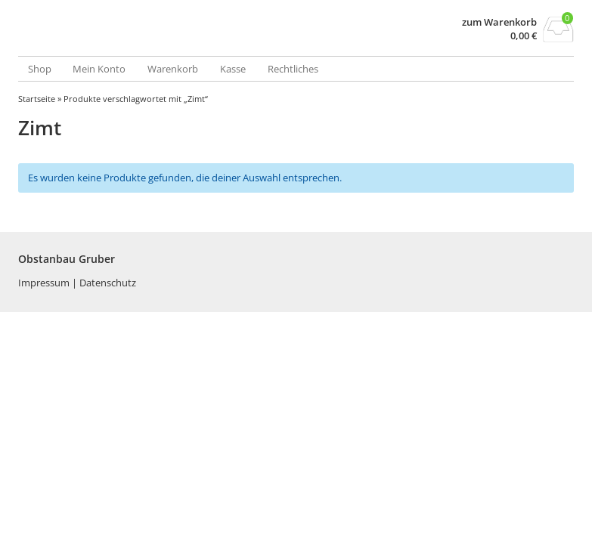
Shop (39, 69)
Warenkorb (172, 69)
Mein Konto (99, 69)
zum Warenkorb (499, 22)
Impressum (45, 282)
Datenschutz (107, 282)
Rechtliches (293, 69)
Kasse (233, 69)
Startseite (36, 98)
